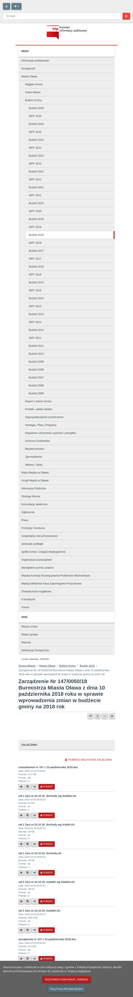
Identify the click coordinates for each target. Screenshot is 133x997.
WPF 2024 (35, 147)
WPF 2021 (35, 195)
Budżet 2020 (36, 203)
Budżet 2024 (36, 139)
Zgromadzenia (33, 456)
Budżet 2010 (36, 353)
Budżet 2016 (36, 266)
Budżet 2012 (36, 329)
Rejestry (26, 642)
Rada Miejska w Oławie (35, 472)
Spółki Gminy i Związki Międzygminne (43, 551)
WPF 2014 (35, 306)
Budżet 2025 (36, 123)
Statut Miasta (33, 92)
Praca (24, 520)
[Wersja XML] (105, 716)
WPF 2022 (35, 179)
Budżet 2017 (36, 250)
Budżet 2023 (36, 155)
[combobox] (62, 16)
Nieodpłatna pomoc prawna (37, 567)
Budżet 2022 (36, 171)
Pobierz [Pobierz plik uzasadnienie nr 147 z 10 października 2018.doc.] (46, 786)
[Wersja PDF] (97, 716)
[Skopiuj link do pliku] (28, 786)
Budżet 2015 (36, 282)
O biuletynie (28, 599)
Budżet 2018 (36, 234)
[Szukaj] (126, 16)
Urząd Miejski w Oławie (35, 480)
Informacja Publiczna (33, 488)
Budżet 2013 (36, 314)
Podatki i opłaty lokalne (38, 409)
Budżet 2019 (36, 219)
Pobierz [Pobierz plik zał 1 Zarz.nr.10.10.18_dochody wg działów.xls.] (46, 815)
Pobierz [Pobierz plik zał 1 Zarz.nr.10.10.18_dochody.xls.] (46, 872)
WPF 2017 (35, 258)
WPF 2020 (35, 211)
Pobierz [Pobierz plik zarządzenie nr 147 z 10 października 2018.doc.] (46, 958)
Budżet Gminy (33, 100)
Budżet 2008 (36, 369)
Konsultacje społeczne (34, 504)
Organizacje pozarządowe (36, 559)
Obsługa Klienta (30, 496)
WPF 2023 (35, 163)
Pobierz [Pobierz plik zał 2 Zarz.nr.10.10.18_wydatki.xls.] (46, 930)
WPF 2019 (35, 226)
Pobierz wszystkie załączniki (88, 759)
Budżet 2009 (36, 361)
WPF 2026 (35, 116)
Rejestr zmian (29, 626)
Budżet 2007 (36, 377)
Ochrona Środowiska (37, 440)
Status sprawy (29, 634)
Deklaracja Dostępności (35, 650)
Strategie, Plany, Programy (41, 425)
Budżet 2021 (36, 187)
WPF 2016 (35, 274)
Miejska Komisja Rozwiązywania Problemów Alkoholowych (55, 575)
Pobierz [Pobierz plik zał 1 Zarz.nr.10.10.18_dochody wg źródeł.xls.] (46, 844)
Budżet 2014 (36, 298)
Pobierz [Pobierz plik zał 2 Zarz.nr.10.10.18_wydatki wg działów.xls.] (46, 901)
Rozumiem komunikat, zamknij (66, 979)
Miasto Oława (29, 76)
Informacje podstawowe (35, 60)
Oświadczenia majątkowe (36, 591)
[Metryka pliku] (21, 786)
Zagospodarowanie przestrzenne (44, 417)
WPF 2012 (35, 337)
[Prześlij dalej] (90, 716)
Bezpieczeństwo (34, 448)
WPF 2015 (35, 290)
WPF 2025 (35, 131)
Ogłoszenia (28, 512)
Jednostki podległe (32, 543)
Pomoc (25, 607)
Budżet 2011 (36, 345)
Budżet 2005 (36, 393)
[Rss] (6, 6)
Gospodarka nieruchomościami (39, 535)
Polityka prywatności (66, 989)
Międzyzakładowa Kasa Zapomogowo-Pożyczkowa (51, 583)
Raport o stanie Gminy (38, 401)
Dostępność (28, 68)
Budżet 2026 (36, 108)
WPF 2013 (35, 322)
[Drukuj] (112, 716)
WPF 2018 (35, 242)
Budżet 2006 (36, 385)
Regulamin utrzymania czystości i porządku (50, 432)
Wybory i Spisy (34, 464)
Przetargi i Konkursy (33, 528)
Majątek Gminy (34, 84)
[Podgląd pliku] (34, 786)
